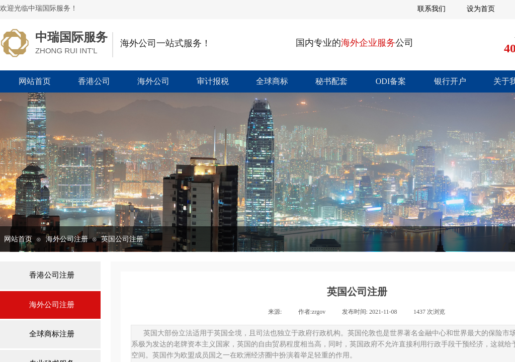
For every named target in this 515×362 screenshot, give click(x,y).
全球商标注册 (51, 334)
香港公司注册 (51, 275)
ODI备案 (391, 81)
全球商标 (272, 81)
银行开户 (450, 81)
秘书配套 (331, 81)
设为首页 (481, 9)
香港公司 (94, 81)
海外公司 (153, 81)
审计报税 (213, 81)
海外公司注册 (67, 239)
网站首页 (35, 81)
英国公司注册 (122, 239)
